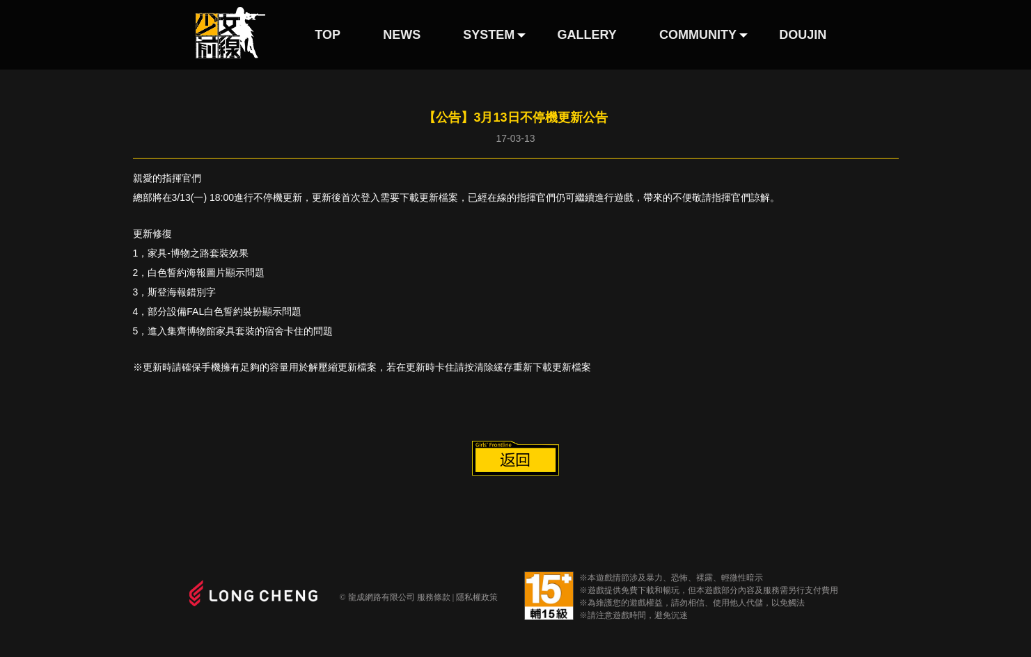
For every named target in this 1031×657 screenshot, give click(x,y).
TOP (327, 35)
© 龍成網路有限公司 (377, 597)
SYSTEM (488, 35)
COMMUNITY (698, 35)
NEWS (401, 35)
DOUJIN (802, 35)
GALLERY (587, 35)
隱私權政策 (477, 597)
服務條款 (433, 597)
